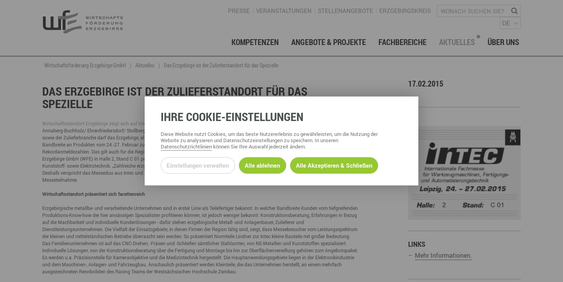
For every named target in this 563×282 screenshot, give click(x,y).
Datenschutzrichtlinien (186, 146)
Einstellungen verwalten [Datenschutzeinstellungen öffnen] (198, 165)
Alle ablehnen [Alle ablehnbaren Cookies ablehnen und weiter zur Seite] (262, 165)
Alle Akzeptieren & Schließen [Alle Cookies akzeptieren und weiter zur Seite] (334, 165)
